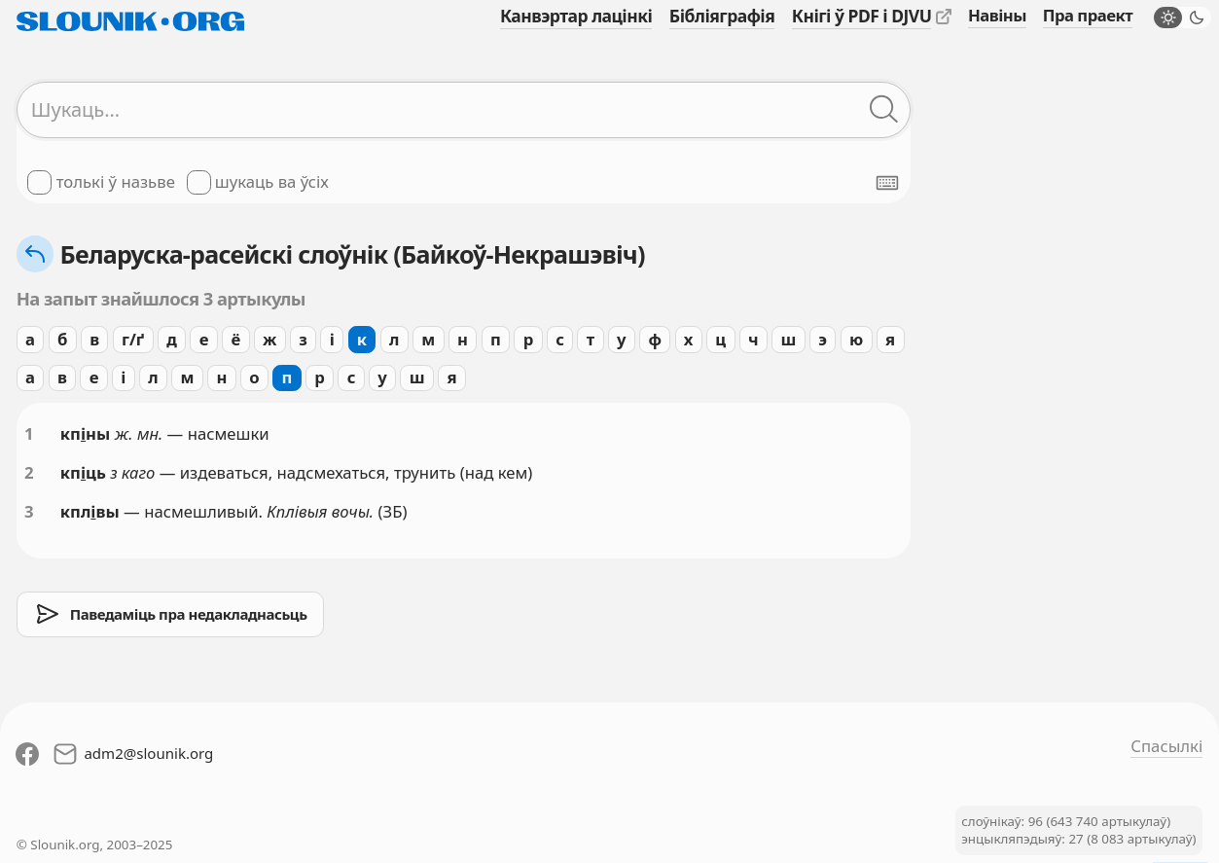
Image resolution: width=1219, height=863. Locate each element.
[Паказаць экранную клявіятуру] (887, 183)
